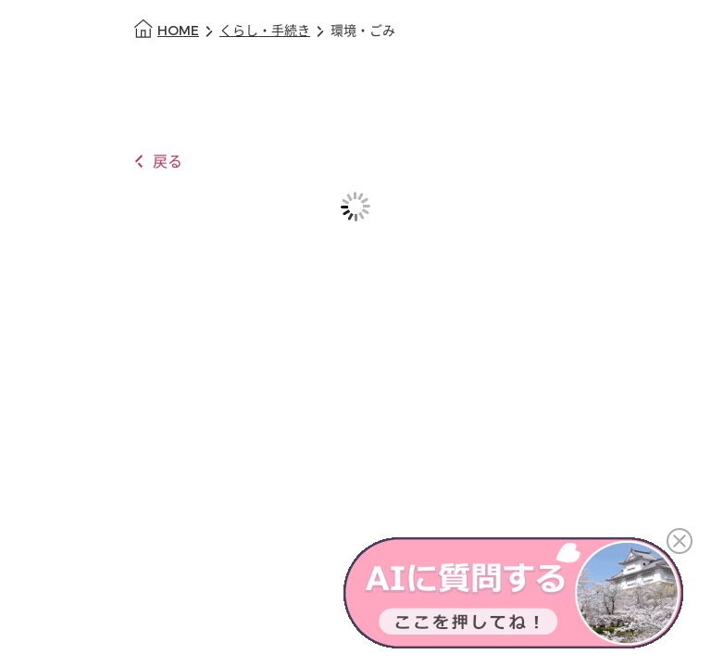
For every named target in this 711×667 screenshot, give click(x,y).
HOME (178, 31)
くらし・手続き (264, 31)
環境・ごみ (363, 31)
